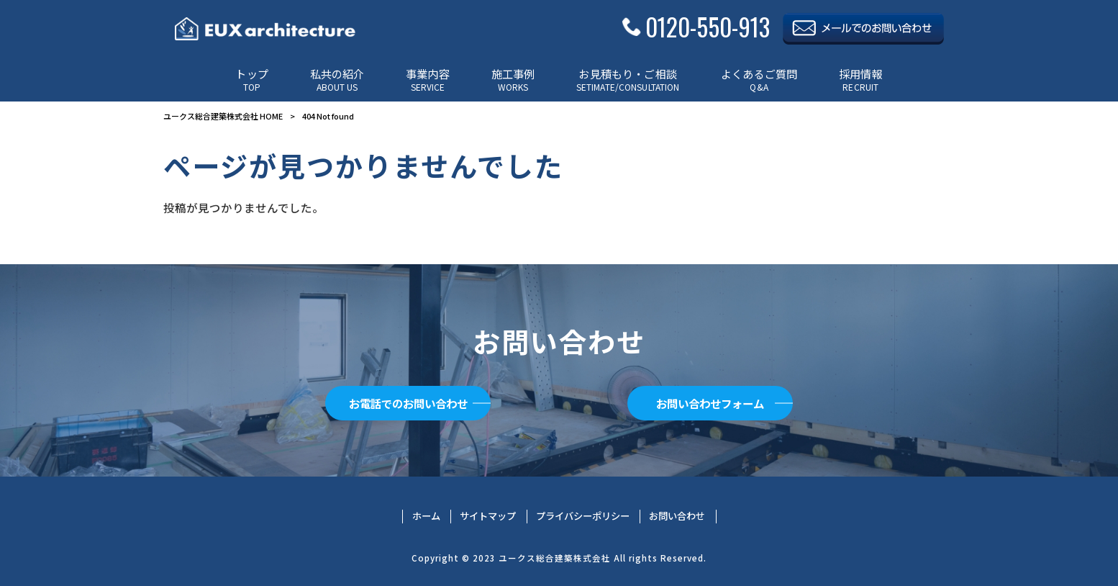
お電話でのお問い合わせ (408, 403)
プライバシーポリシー (583, 516)
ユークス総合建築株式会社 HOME (223, 116)
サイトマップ (488, 516)
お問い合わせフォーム (710, 403)
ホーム (426, 516)
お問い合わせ (677, 516)
